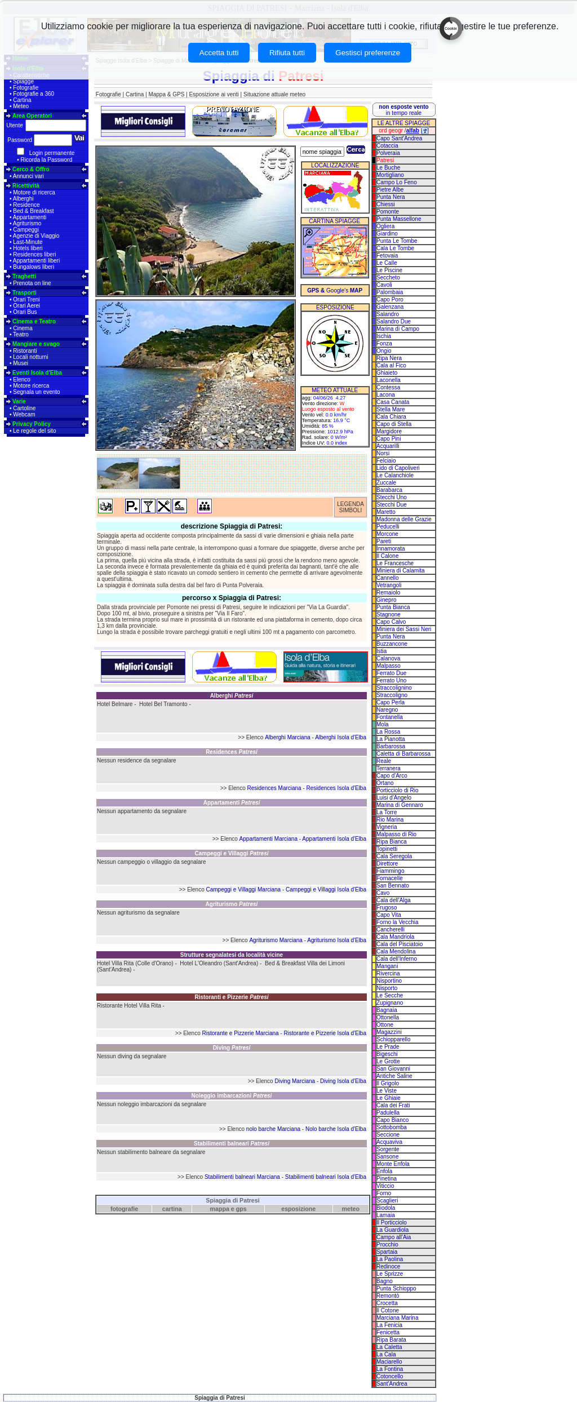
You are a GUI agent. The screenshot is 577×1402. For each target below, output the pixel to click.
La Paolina (389, 1259)
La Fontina (389, 1369)
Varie (19, 401)
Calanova (388, 658)
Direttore (387, 863)
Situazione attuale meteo (274, 94)
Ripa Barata (391, 1340)
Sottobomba (391, 1127)
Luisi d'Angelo (393, 798)
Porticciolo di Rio (397, 790)
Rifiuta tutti (287, 52)
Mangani (387, 966)
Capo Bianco (392, 1120)
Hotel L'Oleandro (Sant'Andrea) (219, 963)
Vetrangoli (388, 585)
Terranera (388, 768)
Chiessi (385, 204)
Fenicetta (388, 1332)
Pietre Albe (389, 190)
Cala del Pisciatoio (399, 944)
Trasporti (24, 293)
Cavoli (384, 285)
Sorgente (388, 1149)
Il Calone (387, 556)
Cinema (22, 328)
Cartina (22, 100)
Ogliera (385, 226)
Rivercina (388, 973)
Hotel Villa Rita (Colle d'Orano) (135, 963)
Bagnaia (386, 1010)
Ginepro (386, 600)
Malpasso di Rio (396, 834)
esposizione (298, 1208)
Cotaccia (387, 146)
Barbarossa (390, 746)
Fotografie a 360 (33, 94)
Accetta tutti (219, 52)
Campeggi (26, 230)
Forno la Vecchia (397, 922)
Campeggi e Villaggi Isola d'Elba (326, 889)
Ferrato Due (391, 673)
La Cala (386, 1354)
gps (241, 1208)
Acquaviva (389, 1142)
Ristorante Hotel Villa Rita (129, 1005)
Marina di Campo (397, 329)
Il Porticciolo (391, 1222)
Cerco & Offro (31, 169)
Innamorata (390, 548)
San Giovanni (393, 1069)
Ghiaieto (386, 373)
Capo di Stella (393, 424)
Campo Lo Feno (396, 182)
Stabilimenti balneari (231, 1144)
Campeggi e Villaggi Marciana (243, 889)
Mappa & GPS (166, 94)
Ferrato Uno (391, 680)
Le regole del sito (34, 431)
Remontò (388, 1296)
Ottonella (387, 1017)
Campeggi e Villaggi (232, 853)
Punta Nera (390, 197)
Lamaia (385, 1215)
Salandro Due (393, 321)
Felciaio (386, 461)
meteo (350, 1208)
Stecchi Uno (391, 497)
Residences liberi (34, 254)
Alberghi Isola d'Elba (340, 737)
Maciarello (389, 1362)
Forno (383, 1193)
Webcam (24, 414)
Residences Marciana (274, 788)
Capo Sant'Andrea (399, 138)
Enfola (384, 1171)
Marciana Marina (397, 1318)
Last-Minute (27, 242)
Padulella (388, 1113)
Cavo (382, 893)
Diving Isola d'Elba (343, 1081)
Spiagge (23, 81)
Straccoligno (391, 695)
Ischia (383, 336)
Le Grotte (388, 1061)
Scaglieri (387, 1200)
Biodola (385, 1208)
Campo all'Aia (393, 1237)
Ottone (384, 1025)
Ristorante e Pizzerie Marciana (240, 1033)
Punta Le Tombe (397, 241)
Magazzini (389, 1032)
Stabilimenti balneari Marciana (242, 1177)
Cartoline (24, 408)
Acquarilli (388, 446)
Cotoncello (389, 1376)
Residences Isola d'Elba (336, 788)
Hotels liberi (27, 248)
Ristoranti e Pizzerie (231, 997)
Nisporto (386, 988)
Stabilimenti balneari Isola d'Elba (325, 1177)
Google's (334, 290)
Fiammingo (390, 871)
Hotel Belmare (114, 704)
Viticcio (385, 1186)
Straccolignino (394, 688)
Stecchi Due (391, 505)
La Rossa (388, 732)
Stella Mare (390, 409)
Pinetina (386, 1178)
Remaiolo (388, 592)
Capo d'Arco (391, 776)
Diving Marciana (294, 1081)
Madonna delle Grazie (404, 519)
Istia (381, 651)
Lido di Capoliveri (398, 468)
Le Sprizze (389, 1274)
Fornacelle (389, 878)
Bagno (384, 1281)
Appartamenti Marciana (268, 839)
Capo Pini (388, 439)
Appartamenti (29, 217)
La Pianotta (390, 739)
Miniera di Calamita (400, 570)
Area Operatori (32, 116)
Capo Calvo (391, 622)
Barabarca (389, 490)
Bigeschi (387, 1054)
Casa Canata (392, 402)
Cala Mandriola (395, 937)
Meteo (21, 106)
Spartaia (386, 1252)
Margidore (389, 431)
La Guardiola (392, 1230)
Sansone (387, 1156)
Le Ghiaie (388, 1098)
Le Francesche (395, 563)
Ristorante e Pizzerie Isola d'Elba (325, 1033)
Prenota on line (32, 283)
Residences (232, 752)
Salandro (387, 314)
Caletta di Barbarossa (403, 754)
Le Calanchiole (395, 475)
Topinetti (386, 849)
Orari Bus (25, 312)
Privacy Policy (31, 424)
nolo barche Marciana (273, 1129)
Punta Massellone (398, 219)
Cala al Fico (391, 365)
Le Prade (388, 1047)
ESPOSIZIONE (335, 307)
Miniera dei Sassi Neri (403, 629)
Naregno (387, 710)
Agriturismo (27, 223)
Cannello (387, 578)
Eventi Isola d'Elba (37, 373)
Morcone (387, 534)
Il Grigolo (387, 1083)
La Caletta (389, 1347)
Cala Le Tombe (395, 248)
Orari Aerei (26, 306)
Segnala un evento (36, 392)
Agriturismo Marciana (275, 940)
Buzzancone (391, 644)
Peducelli (388, 526)
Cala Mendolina (396, 951)
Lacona (385, 395)
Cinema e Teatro (34, 321)
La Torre (386, 812)
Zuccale (386, 483)
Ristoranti (25, 351)
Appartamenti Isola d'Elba (334, 839)
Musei (20, 363)
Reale (383, 761)
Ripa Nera (389, 358)
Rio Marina (389, 820)
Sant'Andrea (391, 1384)
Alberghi (23, 199)
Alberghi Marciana (287, 737)
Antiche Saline (394, 1076)
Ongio (384, 351)
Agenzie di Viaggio (36, 236)
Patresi (385, 160)
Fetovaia (387, 255)
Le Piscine (389, 270)
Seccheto (388, 277)
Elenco (21, 379)
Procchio (387, 1244)
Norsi (382, 453)
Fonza (384, 343)
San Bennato (392, 885)
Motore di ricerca (34, 192)
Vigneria (386, 827)
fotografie (124, 1208)
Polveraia (388, 153)
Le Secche (389, 995)
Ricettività (25, 186)
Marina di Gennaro (399, 805)
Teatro (21, 334)
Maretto (386, 512)
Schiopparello (393, 1039)
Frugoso (386, 907)
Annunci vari (28, 176)
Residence (26, 205)
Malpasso (388, 666)
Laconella (388, 380)
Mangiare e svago (36, 344)
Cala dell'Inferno (396, 959)
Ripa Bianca (391, 841)
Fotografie (25, 88)
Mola (382, 724)
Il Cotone (387, 1310)
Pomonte (387, 211)
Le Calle (386, 263)
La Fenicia (389, 1325)
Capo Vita (388, 915)
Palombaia (389, 292)
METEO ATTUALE (335, 390)
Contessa (388, 387)
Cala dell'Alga (393, 900)
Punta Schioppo (396, 1288)
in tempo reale (403, 110)
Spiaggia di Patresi (232, 1200)
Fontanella (389, 717)
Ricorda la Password (47, 160)
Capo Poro (389, 299)
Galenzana (389, 307)
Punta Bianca (393, 607)
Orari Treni (26, 299)
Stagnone (388, 614)
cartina (172, 1208)
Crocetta (387, 1303)
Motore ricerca (31, 386)
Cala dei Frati (393, 1105)
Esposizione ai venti (213, 94)
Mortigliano (390, 175)
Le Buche (388, 168)
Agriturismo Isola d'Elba (336, 940)
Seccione (388, 1135)
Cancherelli (390, 929)
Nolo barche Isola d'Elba (335, 1129)
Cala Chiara (391, 417)
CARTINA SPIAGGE (334, 221)
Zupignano (389, 1003)
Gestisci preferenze (367, 52)
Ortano (385, 783)
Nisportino (389, 981)
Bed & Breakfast (33, 211)
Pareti (383, 541)
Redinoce (388, 1266)
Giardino (387, 233)
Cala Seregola (394, 856)
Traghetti (24, 276)
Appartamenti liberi (36, 261)
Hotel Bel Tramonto (163, 704)
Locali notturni (30, 357)
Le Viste (386, 1091)
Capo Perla (390, 702)
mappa (219, 1208)
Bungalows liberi (33, 267)
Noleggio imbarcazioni (232, 1096)
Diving (232, 1048)
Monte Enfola (393, 1164)
